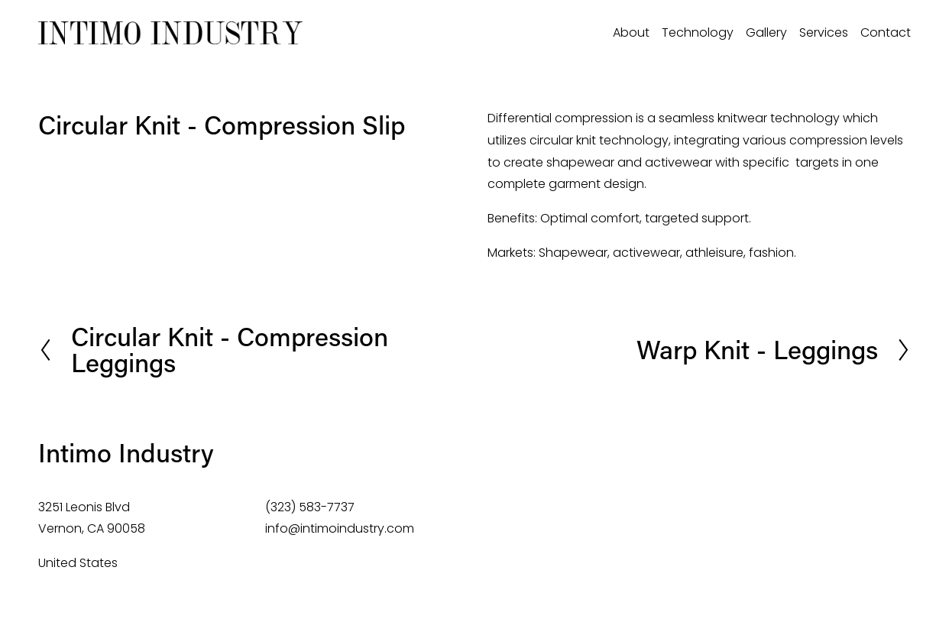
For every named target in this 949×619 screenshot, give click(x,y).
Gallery (766, 32)
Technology (698, 32)
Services (823, 32)
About (631, 32)
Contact (885, 32)
